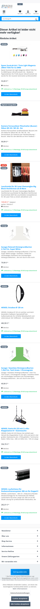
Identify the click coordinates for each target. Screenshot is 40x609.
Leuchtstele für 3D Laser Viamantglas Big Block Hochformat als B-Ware (18, 187)
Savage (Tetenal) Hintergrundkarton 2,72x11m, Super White (16, 248)
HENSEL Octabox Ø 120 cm (12, 307)
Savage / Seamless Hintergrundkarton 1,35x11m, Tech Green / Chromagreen (17, 369)
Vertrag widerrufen (20, 572)
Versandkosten (6, 578)
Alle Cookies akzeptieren (20, 604)
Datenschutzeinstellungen (20, 593)
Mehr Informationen (20, 589)
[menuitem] (4, 12)
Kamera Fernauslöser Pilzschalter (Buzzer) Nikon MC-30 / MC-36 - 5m (19, 127)
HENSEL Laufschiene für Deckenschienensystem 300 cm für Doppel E (19, 490)
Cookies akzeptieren (20, 599)
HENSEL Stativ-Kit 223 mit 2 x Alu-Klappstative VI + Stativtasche (15, 429)
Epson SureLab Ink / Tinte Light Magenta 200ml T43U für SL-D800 (18, 66)
